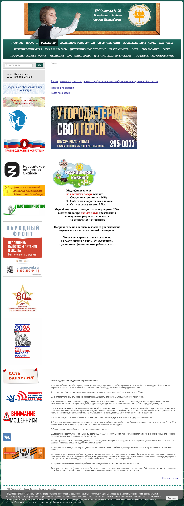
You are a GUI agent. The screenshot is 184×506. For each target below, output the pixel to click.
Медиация (57, 55)
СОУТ (135, 49)
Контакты (166, 42)
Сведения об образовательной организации (90, 42)
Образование (150, 49)
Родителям (48, 42)
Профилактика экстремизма (154, 55)
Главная (17, 42)
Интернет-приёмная (28, 49)
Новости (32, 42)
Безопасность (119, 49)
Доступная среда (79, 55)
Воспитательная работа (139, 42)
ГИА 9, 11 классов (56, 49)
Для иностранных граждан (112, 55)
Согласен (172, 498)
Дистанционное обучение (88, 49)
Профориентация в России (28, 55)
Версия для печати (170, 478)
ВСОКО (166, 49)
